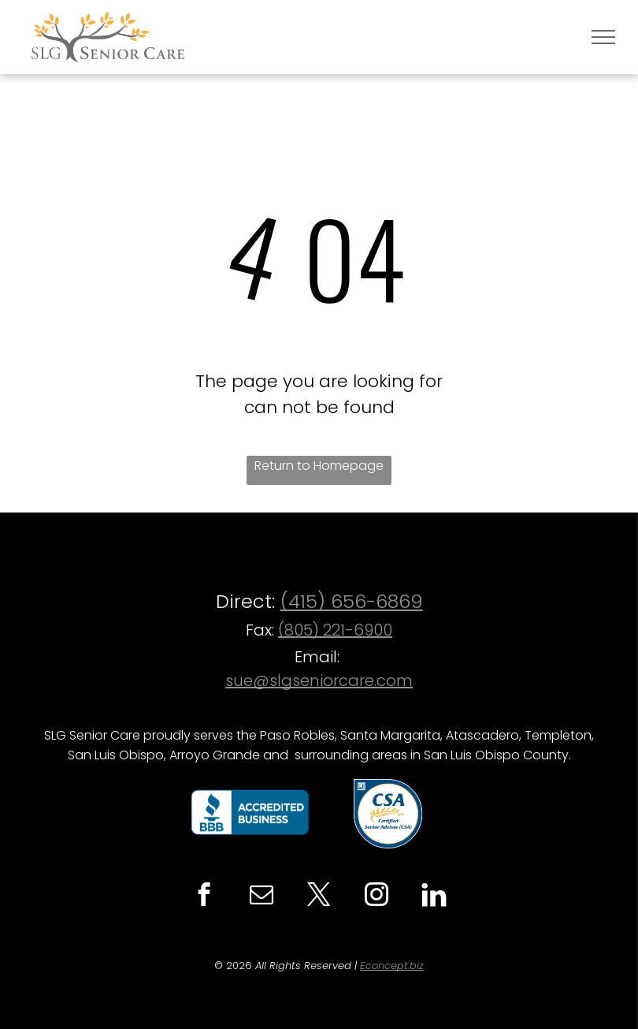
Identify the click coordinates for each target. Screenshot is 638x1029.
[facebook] (203, 896)
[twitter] (318, 896)
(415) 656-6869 (351, 601)
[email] (261, 896)
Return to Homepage (319, 466)
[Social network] (433, 896)
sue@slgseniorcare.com (319, 680)
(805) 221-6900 (335, 630)
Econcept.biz (392, 965)
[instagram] (376, 896)
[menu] (603, 37)
